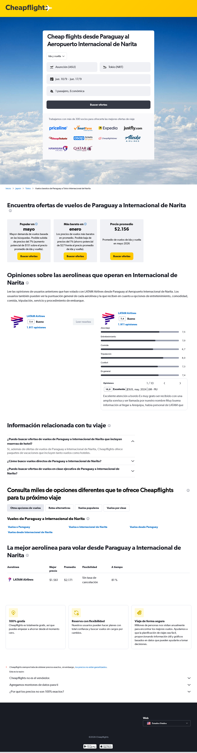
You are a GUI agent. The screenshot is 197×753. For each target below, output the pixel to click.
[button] (70, 78)
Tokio (28, 185)
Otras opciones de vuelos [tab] (25, 504)
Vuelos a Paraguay (19, 523)
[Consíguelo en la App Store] (106, 744)
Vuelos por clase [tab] (116, 504)
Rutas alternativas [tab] (59, 504)
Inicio (8, 185)
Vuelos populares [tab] (88, 504)
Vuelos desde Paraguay (144, 523)
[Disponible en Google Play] (90, 744)
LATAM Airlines (36, 313)
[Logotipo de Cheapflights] (27, 8)
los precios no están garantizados (91, 664)
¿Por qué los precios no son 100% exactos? (100, 688)
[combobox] (57, 56)
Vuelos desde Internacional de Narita (30, 529)
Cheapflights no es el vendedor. (100, 675)
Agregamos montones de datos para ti (100, 682)
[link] (28, 253)
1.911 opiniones (36, 324)
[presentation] (10, 207)
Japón (18, 185)
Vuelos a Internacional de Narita (88, 523)
